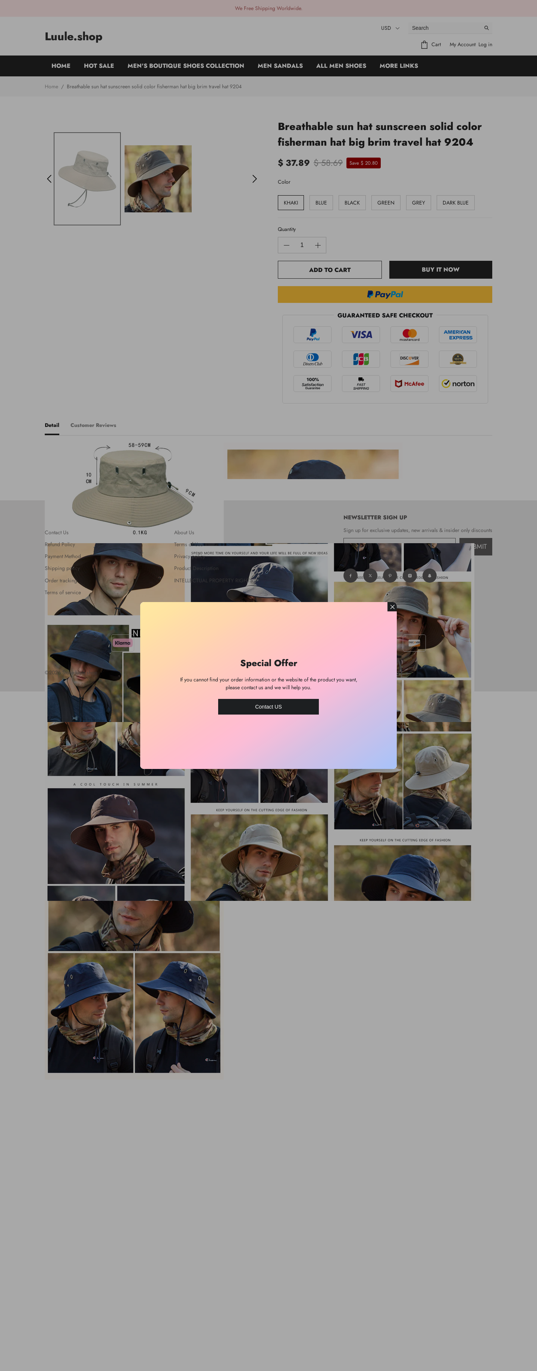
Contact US (268, 707)
